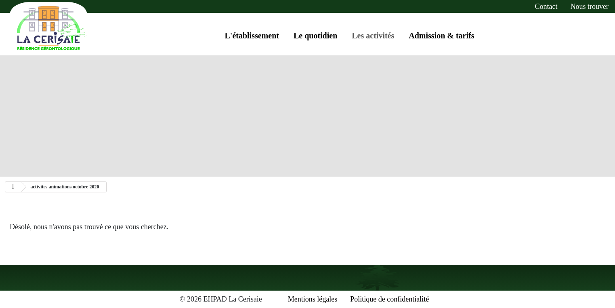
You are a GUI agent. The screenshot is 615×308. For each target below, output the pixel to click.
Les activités (373, 35)
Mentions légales (312, 299)
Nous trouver (590, 6)
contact (546, 6)
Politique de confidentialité (389, 299)
